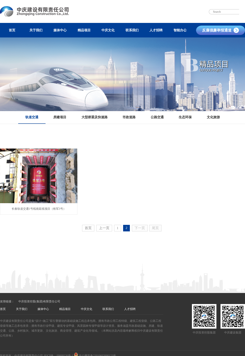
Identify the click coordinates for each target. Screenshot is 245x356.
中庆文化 (108, 30)
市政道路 (129, 117)
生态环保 (185, 117)
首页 (12, 30)
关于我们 (35, 30)
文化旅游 (213, 117)
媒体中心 (60, 30)
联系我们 (132, 30)
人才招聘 (156, 30)
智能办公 (180, 30)
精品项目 (84, 30)
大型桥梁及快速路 (94, 117)
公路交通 (157, 117)
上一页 (104, 228)
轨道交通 (31, 117)
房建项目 (59, 117)
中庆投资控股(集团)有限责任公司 (39, 301)
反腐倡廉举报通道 (217, 30)
